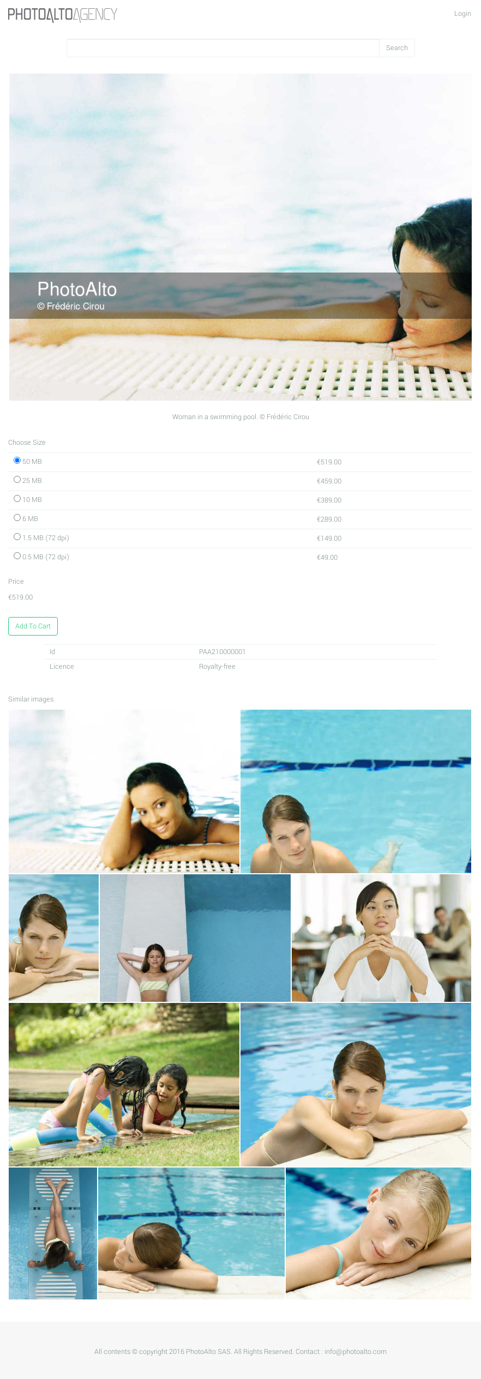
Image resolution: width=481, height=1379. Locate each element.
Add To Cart (33, 626)
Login (462, 14)
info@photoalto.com (355, 1352)
